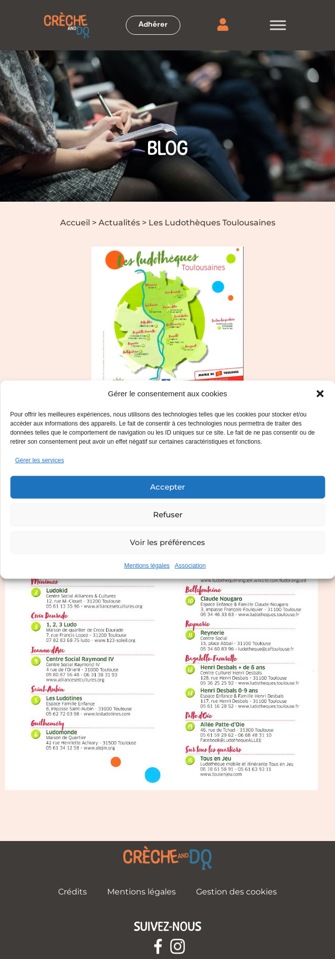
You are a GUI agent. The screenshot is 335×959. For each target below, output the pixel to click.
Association (190, 565)
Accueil (75, 222)
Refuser (167, 514)
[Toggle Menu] (278, 25)
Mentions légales (147, 565)
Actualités (119, 222)
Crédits (72, 891)
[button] (320, 394)
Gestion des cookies (236, 891)
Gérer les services (39, 459)
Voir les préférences (167, 542)
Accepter (167, 487)
